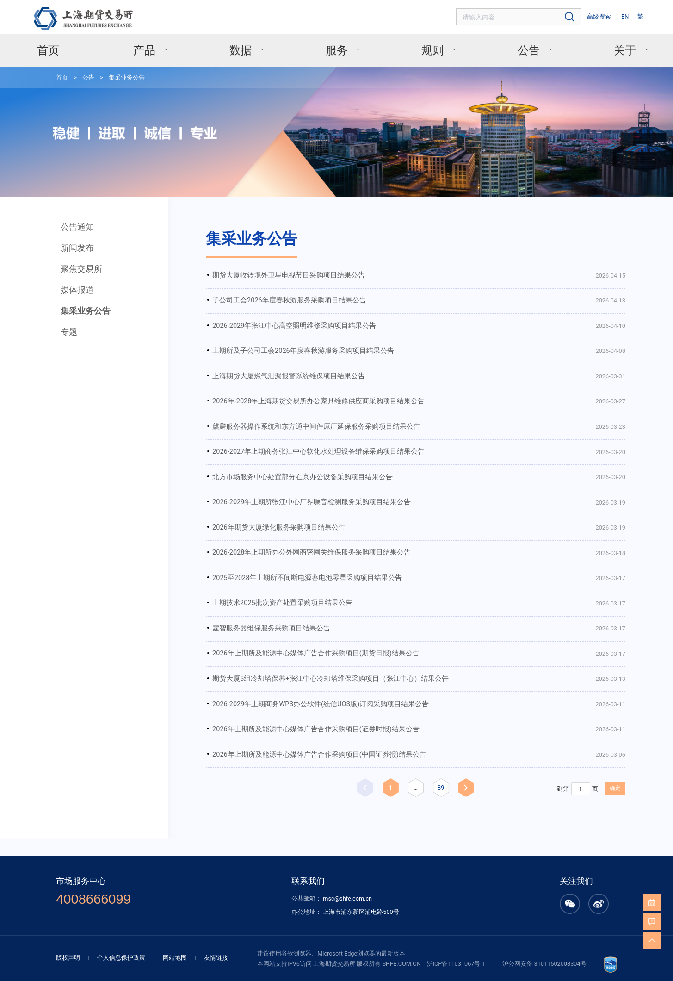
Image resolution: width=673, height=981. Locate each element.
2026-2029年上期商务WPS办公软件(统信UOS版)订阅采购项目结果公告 (288, 640)
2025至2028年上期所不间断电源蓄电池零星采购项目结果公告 (275, 525)
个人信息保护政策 (141, 871)
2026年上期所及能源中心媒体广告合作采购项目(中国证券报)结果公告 (286, 686)
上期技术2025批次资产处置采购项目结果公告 (254, 548)
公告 (512, 45)
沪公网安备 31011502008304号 (524, 877)
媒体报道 (70, 263)
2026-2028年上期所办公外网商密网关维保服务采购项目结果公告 (279, 502)
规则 (425, 45)
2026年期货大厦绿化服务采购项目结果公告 (251, 479)
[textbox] (532, 16)
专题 (63, 301)
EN (629, 15)
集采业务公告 (116, 70)
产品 (163, 45)
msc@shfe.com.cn (347, 817)
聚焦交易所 (74, 244)
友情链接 (228, 871)
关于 (600, 45)
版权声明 (92, 871)
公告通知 (70, 206)
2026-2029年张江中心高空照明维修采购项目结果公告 (264, 296)
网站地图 (190, 871)
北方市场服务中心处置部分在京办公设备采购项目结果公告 (271, 433)
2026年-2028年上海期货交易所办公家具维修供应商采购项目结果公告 (285, 364)
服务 (337, 45)
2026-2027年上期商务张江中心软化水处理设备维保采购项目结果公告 (285, 410)
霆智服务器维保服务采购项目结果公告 (244, 571)
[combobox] (532, 16)
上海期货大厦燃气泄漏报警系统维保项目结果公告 (259, 342)
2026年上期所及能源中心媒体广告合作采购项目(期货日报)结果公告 (283, 594)
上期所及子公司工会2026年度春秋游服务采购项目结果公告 (272, 318)
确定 (559, 717)
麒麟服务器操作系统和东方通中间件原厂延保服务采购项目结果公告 (283, 387)
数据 (250, 45)
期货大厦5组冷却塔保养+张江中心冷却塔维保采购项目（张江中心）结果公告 (295, 617)
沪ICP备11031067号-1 (443, 877)
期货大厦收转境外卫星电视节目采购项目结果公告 (259, 250)
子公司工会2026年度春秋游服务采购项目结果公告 (260, 273)
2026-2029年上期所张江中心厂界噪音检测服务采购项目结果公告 (279, 456)
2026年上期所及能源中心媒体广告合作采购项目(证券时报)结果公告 (283, 663)
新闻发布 (70, 225)
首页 (74, 45)
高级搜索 (605, 15)
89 (401, 716)
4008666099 (115, 817)
